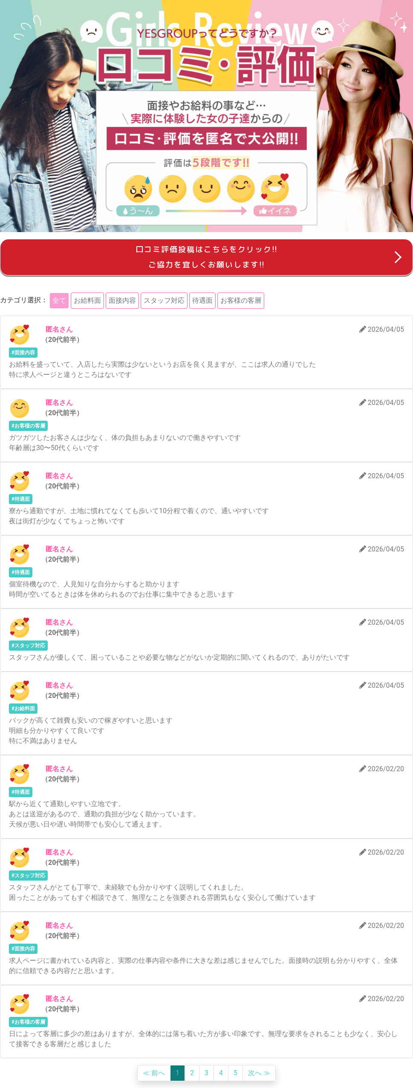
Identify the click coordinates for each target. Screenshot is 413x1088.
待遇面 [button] (202, 300)
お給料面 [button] (87, 300)
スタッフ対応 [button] (164, 300)
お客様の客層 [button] (240, 300)
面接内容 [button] (122, 300)
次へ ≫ (259, 1073)
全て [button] (59, 300)
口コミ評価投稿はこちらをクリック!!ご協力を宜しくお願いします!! (207, 257)
